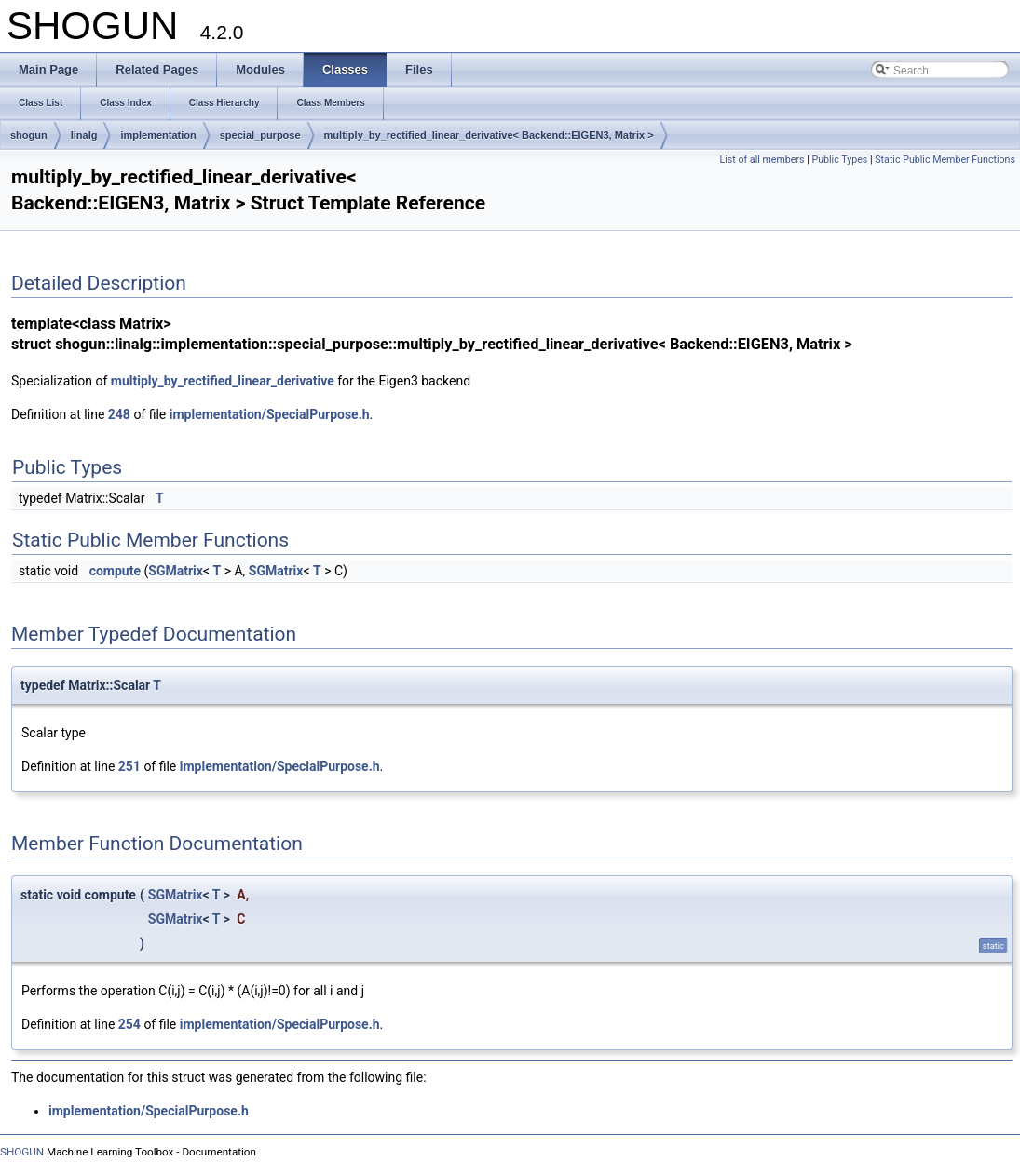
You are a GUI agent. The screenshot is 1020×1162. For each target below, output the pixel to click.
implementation (158, 135)
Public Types (839, 160)
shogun (29, 135)
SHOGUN (22, 1151)
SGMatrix (175, 570)
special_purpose (260, 135)
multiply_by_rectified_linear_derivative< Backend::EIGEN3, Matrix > (489, 135)
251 (129, 766)
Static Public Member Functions (945, 160)
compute (115, 570)
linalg (84, 135)
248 (119, 414)
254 (129, 1024)
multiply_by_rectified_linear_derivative (222, 380)
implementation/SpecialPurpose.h (270, 414)
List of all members (761, 160)
